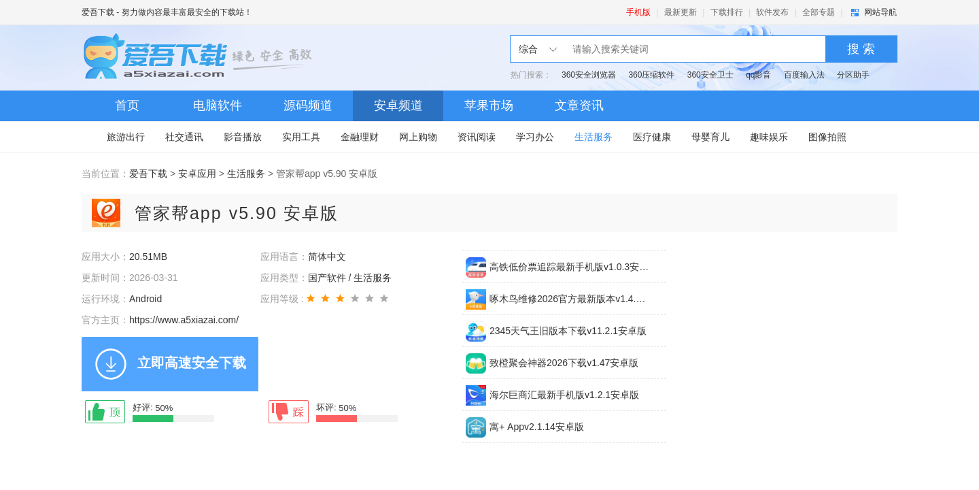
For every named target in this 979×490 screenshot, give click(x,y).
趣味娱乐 (769, 136)
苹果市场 (488, 105)
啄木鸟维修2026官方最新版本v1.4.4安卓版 (570, 298)
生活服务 (593, 136)
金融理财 (360, 136)
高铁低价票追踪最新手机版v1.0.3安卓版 (570, 266)
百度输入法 (804, 75)
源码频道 (308, 105)
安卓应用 (197, 173)
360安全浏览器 (589, 75)
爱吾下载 (98, 12)
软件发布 (772, 12)
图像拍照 (827, 136)
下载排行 (726, 12)
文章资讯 (579, 105)
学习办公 (535, 136)
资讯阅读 (477, 136)
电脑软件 (217, 105)
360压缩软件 (651, 75)
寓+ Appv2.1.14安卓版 (537, 426)
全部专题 (818, 12)
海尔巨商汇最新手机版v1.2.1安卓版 (564, 394)
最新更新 (680, 12)
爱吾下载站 (201, 58)
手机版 (638, 12)
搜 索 (861, 49)
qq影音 (758, 75)
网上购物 (418, 136)
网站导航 (880, 12)
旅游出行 (126, 136)
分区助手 (853, 75)
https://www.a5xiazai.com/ (184, 319)
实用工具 (301, 136)
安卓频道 (398, 105)
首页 (127, 105)
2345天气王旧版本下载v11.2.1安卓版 (568, 330)
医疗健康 (652, 136)
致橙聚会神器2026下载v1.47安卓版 (564, 362)
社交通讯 (184, 136)
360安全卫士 (710, 75)
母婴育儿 (710, 136)
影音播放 (243, 136)
